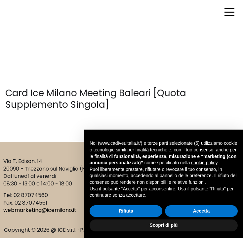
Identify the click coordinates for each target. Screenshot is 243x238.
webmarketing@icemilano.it (39, 210)
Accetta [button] (201, 211)
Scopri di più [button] (164, 225)
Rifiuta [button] (126, 211)
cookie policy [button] (204, 162)
